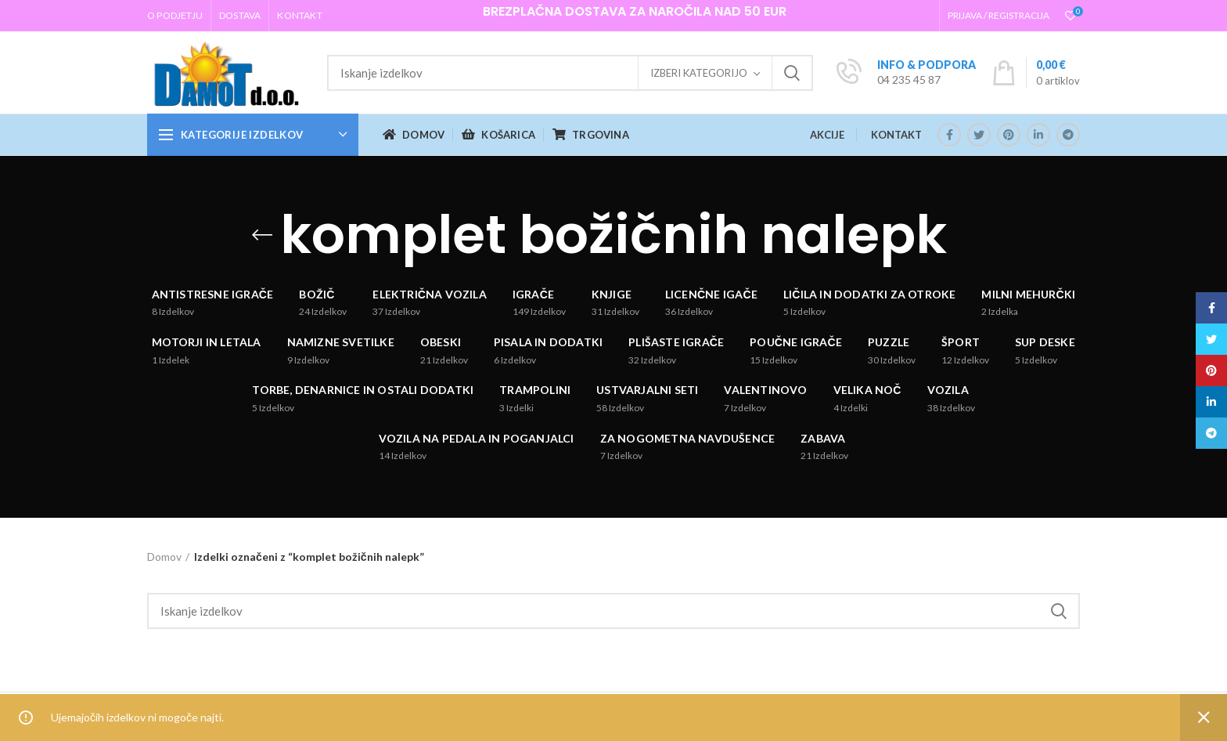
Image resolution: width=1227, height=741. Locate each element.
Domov (164, 556)
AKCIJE (827, 134)
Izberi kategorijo (698, 73)
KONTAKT (896, 134)
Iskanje (791, 73)
